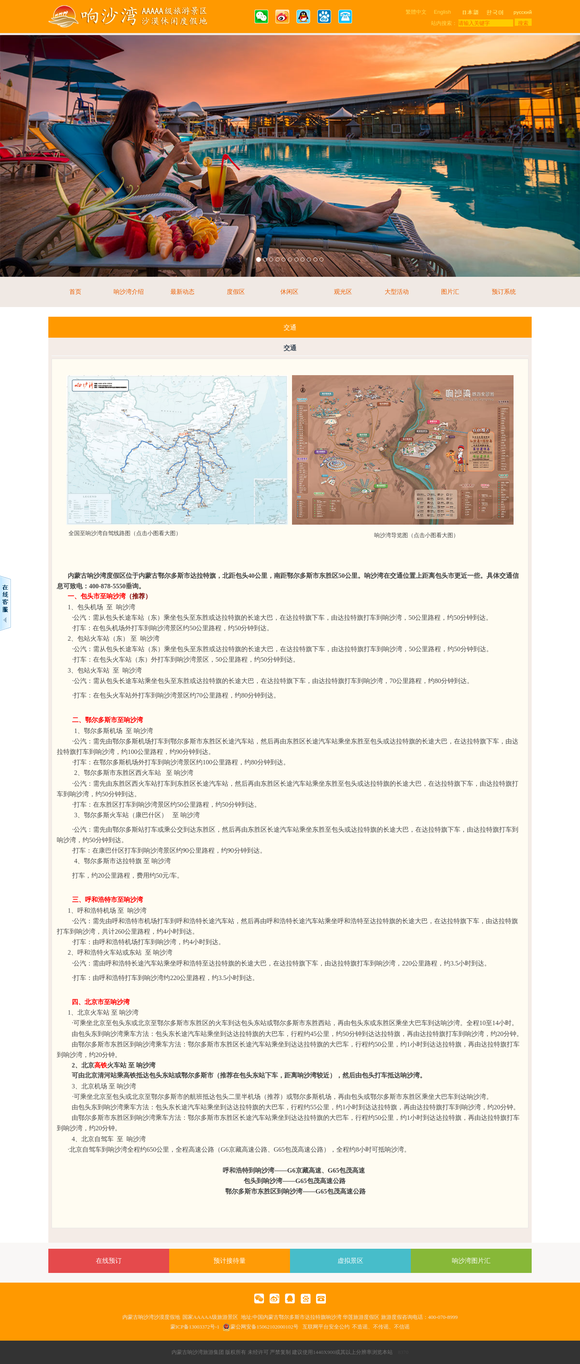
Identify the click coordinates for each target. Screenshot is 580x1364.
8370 (403, 1352)
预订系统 (504, 292)
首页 (75, 292)
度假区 (236, 292)
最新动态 (182, 292)
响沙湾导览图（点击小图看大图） (416, 535)
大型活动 (397, 292)
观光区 (343, 292)
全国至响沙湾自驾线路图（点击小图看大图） (124, 533)
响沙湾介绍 (129, 292)
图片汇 (450, 292)
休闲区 (289, 292)
